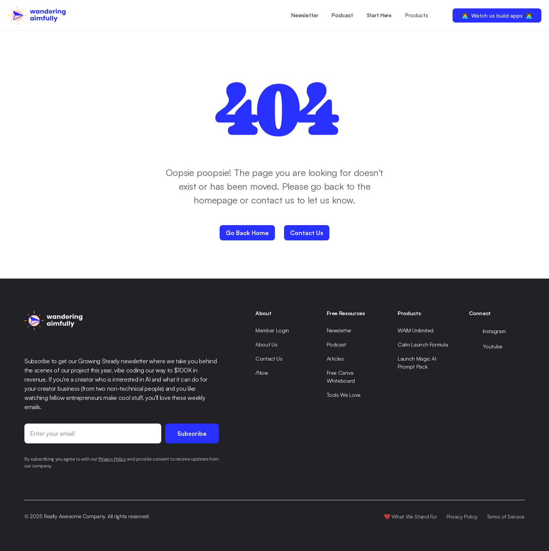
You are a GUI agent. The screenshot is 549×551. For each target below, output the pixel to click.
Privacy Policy (462, 516)
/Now (261, 372)
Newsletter (304, 15)
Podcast (342, 15)
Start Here (379, 15)
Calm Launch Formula (423, 344)
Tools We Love (344, 395)
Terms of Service (506, 516)
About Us (266, 344)
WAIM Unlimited (415, 330)
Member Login (272, 330)
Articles (335, 358)
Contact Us (269, 358)
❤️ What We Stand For (410, 516)
